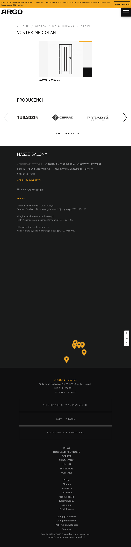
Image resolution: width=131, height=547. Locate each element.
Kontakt (66, 472)
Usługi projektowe (67, 516)
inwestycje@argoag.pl (32, 189)
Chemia (67, 484)
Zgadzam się (122, 3)
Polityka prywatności (66, 524)
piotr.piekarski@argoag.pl (45, 219)
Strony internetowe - (70, 537)
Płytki (66, 480)
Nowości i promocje (66, 452)
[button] (125, 118)
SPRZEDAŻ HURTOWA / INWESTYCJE (65, 405)
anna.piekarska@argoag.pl (46, 230)
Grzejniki (66, 505)
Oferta (66, 456)
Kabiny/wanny (66, 500)
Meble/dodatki (66, 496)
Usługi (66, 464)
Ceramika (67, 492)
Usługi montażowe (66, 520)
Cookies (66, 529)
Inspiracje (66, 468)
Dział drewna (67, 509)
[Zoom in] (126, 333)
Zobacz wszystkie (67, 133)
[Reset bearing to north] (126, 343)
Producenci (66, 460)
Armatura (66, 488)
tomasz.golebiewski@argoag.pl (55, 209)
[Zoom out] (126, 338)
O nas (66, 447)
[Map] (65, 348)
